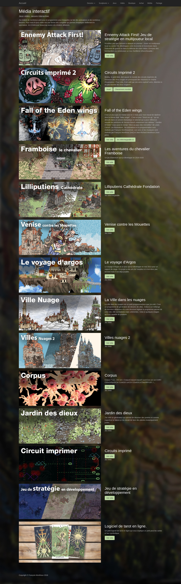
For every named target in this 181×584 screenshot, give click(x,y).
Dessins (91, 3)
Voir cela (109, 56)
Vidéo (122, 3)
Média (149, 3)
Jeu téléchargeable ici (125, 140)
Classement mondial (123, 89)
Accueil (22, 3)
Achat (141, 3)
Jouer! (108, 89)
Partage (159, 3)
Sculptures (104, 3)
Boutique (131, 3)
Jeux (115, 3)
